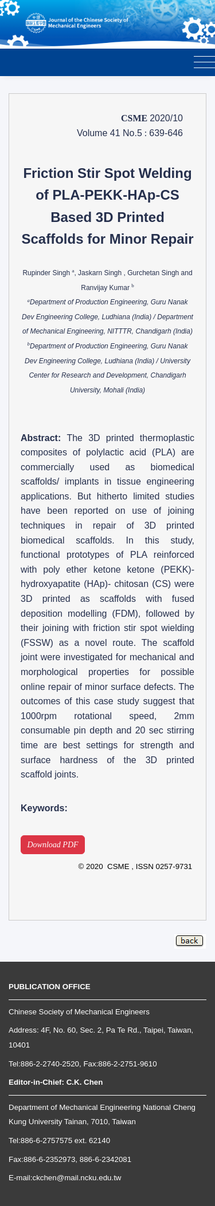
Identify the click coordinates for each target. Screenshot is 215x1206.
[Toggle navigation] (204, 62)
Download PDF (53, 844)
